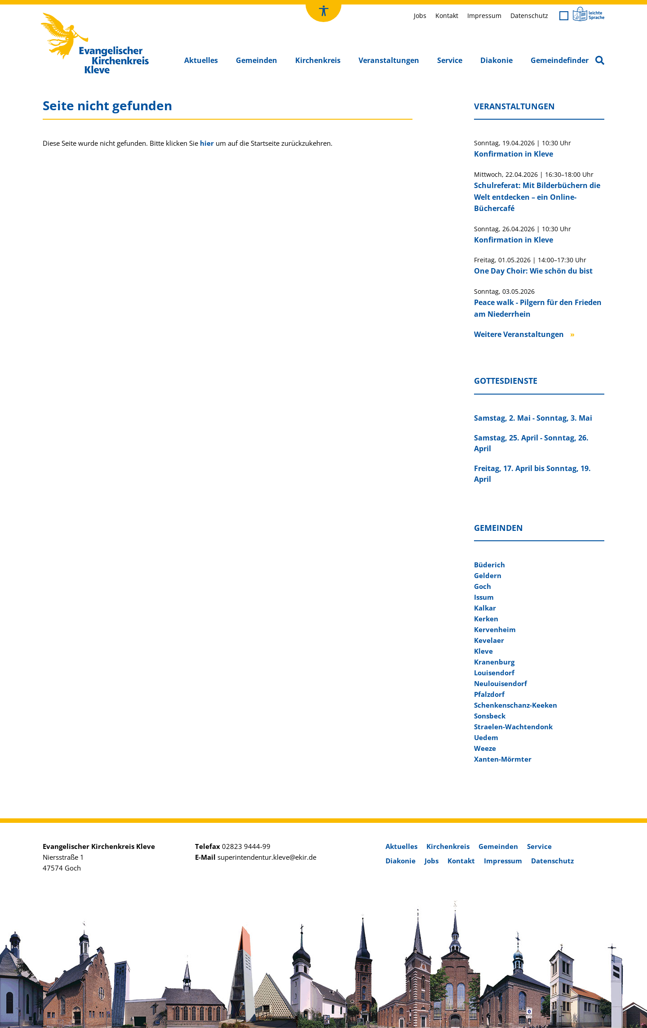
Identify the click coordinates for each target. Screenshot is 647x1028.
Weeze (485, 748)
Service (449, 60)
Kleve (483, 650)
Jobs (420, 15)
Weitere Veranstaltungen (519, 334)
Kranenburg (494, 661)
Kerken (486, 618)
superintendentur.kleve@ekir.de (266, 857)
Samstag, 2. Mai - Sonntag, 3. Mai (533, 418)
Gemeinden (256, 60)
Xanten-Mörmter (503, 758)
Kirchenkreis (318, 60)
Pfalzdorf (489, 694)
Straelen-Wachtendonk (513, 726)
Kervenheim (495, 629)
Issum (484, 597)
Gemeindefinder (560, 60)
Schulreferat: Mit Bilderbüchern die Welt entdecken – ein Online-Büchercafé (537, 196)
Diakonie (496, 60)
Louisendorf (494, 672)
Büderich (489, 564)
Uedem (486, 737)
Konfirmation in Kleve (513, 154)
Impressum (484, 15)
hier (207, 143)
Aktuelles (201, 60)
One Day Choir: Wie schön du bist (533, 271)
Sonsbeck (489, 715)
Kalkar (485, 607)
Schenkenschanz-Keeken (515, 704)
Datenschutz (529, 15)
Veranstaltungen (389, 60)
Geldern (487, 575)
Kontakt (446, 15)
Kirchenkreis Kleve (68, 15)
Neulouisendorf (500, 683)
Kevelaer (489, 640)
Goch (482, 586)
